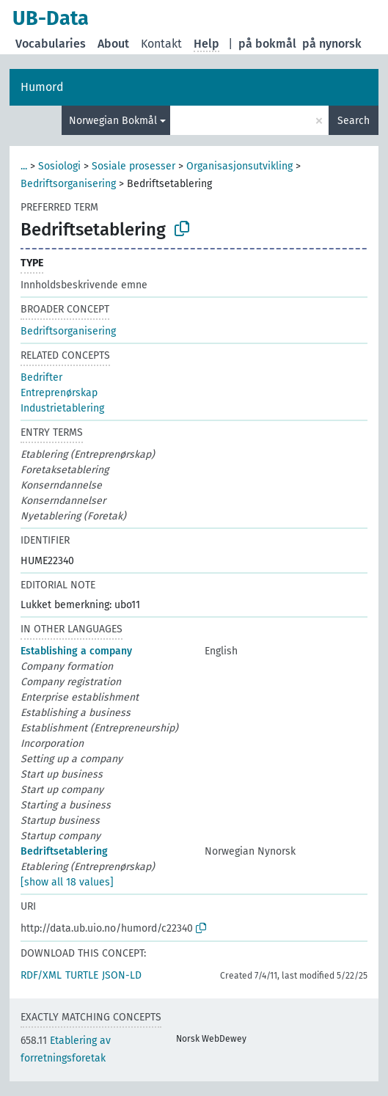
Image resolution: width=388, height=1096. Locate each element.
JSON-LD (122, 975)
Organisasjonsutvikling (239, 166)
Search (353, 120)
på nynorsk (332, 44)
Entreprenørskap (59, 393)
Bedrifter (41, 377)
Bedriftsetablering (64, 851)
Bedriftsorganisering (68, 184)
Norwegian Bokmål (113, 120)
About (113, 44)
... (24, 166)
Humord (42, 87)
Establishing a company (76, 651)
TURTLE (81, 975)
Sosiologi (59, 166)
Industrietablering (62, 408)
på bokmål (267, 44)
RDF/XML (41, 975)
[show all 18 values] (67, 882)
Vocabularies (50, 44)
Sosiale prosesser (133, 166)
